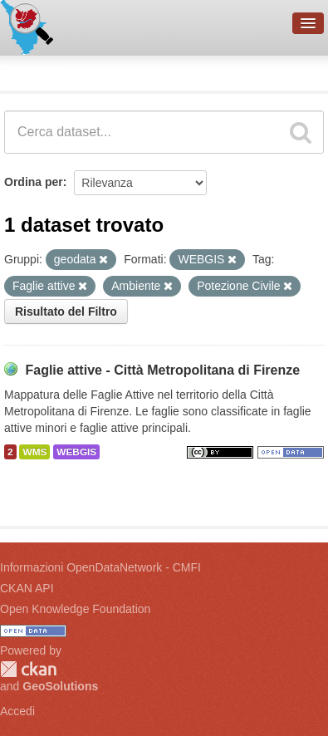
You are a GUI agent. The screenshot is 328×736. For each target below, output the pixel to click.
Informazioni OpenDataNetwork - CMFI (100, 567)
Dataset (30, 70)
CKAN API (27, 588)
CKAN (28, 669)
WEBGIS (76, 452)
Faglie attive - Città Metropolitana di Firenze (162, 370)
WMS (34, 452)
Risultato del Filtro (66, 311)
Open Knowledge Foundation (75, 609)
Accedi (17, 711)
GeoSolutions (60, 686)
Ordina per (33, 182)
